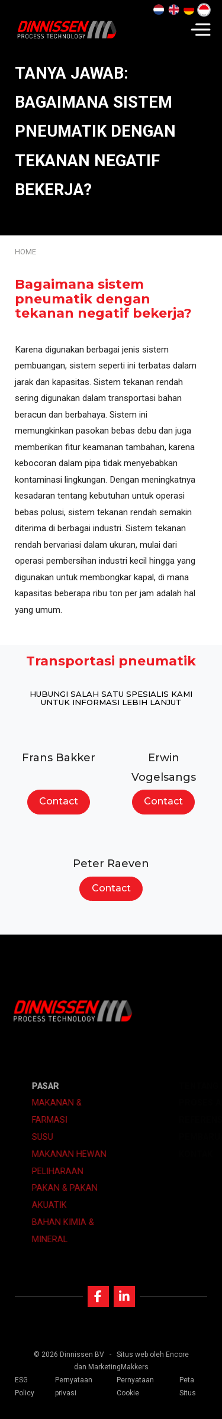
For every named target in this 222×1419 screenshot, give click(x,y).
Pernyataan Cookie (135, 1386)
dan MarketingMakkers (111, 1367)
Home (25, 251)
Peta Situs (187, 1386)
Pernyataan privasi (73, 1386)
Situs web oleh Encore (153, 1354)
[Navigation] (200, 29)
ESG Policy (24, 1386)
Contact (58, 801)
